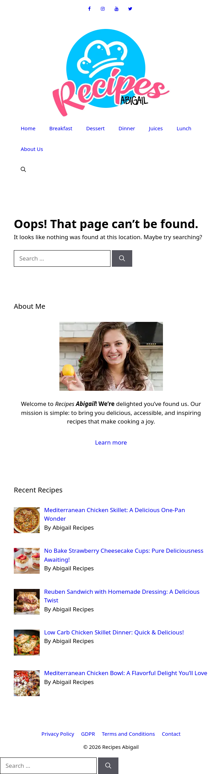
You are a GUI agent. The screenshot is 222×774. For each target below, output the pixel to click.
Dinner (126, 128)
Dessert (95, 128)
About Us (32, 148)
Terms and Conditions (128, 733)
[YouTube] (116, 9)
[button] (23, 169)
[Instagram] (102, 9)
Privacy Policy (57, 733)
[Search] (122, 258)
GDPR (88, 733)
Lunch (183, 128)
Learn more (111, 442)
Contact (171, 733)
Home (28, 128)
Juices (156, 128)
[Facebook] (89, 9)
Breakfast (61, 128)
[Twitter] (130, 9)
